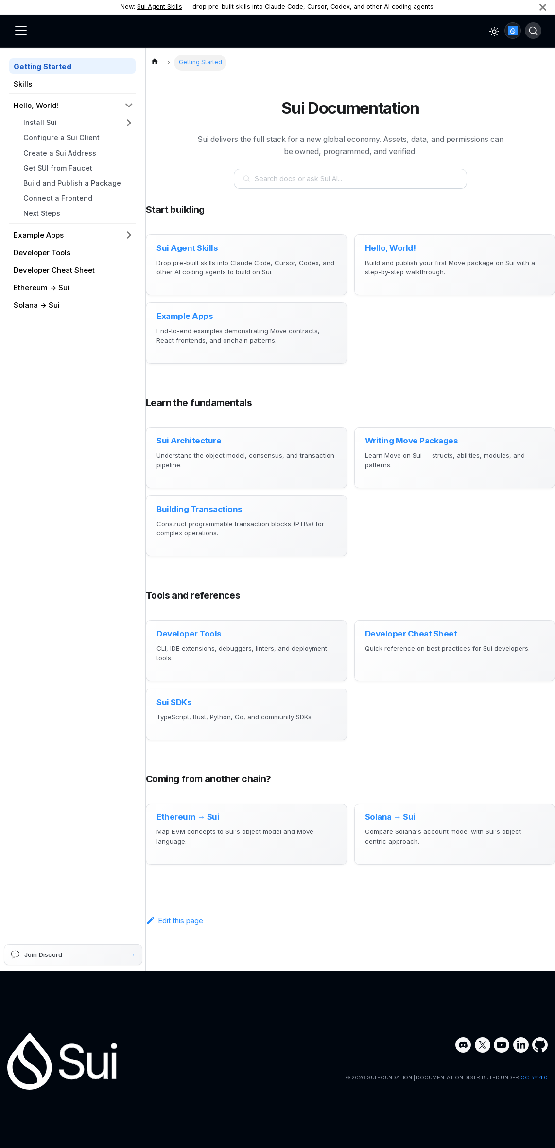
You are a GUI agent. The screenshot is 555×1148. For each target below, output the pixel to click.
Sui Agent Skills (159, 6)
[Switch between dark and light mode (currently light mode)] (494, 31)
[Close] (543, 7)
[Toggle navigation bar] (21, 30)
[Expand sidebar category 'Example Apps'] (129, 235)
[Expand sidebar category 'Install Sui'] (129, 122)
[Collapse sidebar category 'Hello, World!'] (129, 105)
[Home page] (154, 63)
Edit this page (174, 928)
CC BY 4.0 (534, 1078)
